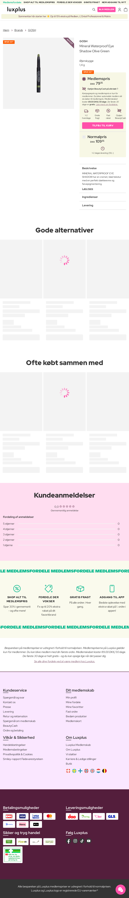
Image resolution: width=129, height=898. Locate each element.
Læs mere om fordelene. (107, 104)
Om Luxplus (73, 749)
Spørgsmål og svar (13, 697)
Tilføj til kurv (103, 125)
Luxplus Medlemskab (78, 745)
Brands (18, 30)
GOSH (32, 30)
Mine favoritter (74, 707)
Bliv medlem (106, 9)
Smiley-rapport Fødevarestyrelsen (23, 759)
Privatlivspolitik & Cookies (18, 754)
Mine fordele (73, 702)
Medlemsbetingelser (15, 749)
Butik (69, 763)
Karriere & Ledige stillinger (81, 759)
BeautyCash (10, 726)
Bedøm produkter (76, 716)
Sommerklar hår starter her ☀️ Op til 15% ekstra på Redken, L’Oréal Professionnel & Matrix (64, 16)
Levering (8, 711)
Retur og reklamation (15, 716)
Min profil (71, 697)
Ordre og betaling (13, 730)
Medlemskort (73, 721)
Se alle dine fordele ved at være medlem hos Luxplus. (64, 661)
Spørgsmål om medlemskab (19, 721)
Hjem (6, 30)
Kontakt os (9, 702)
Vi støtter (71, 754)
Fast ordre (72, 711)
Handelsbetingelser (14, 745)
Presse (7, 707)
